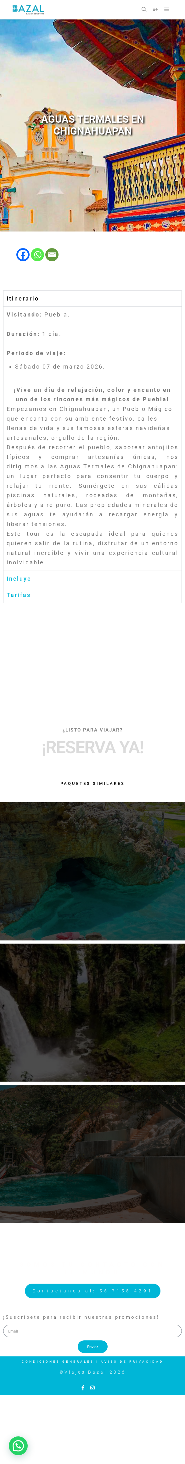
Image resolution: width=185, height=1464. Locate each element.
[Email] (52, 254)
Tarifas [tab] (19, 595)
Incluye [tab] (19, 578)
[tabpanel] (92, 438)
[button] (18, 1445)
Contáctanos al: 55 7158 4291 (92, 1290)
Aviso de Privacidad (132, 1361)
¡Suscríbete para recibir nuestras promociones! (81, 1317)
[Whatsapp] (37, 254)
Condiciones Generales (58, 1361)
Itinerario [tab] (23, 298)
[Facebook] (23, 254)
